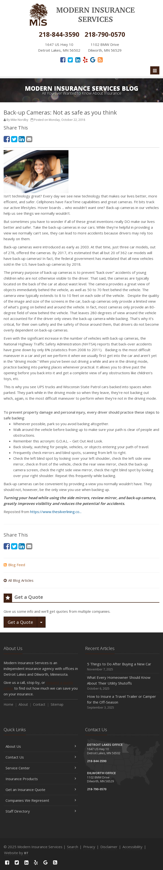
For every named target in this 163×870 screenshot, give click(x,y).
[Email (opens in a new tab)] (29, 139)
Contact (39, 704)
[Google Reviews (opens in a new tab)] (92, 59)
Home (8, 704)
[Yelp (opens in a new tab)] (85, 59)
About (23, 704)
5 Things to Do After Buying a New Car (122, 667)
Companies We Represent (41, 800)
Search (72, 846)
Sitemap (57, 704)
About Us (41, 746)
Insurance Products (41, 778)
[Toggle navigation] (154, 70)
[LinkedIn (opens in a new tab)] (77, 59)
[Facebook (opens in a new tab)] (62, 59)
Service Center (41, 768)
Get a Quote (20, 622)
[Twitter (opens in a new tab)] (70, 59)
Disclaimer (108, 846)
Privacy (89, 846)
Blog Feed (14, 564)
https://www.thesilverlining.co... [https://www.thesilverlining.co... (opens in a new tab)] (56, 511)
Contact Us (41, 757)
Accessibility (132, 846)
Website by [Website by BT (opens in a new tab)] (16, 852)
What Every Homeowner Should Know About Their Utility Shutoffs (122, 683)
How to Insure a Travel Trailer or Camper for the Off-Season (122, 702)
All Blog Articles (19, 580)
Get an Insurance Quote (41, 789)
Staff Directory (41, 811)
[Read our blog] (100, 59)
